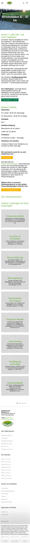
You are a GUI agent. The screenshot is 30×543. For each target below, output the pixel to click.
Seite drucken (21, 403)
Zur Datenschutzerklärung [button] (23, 534)
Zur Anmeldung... (7, 157)
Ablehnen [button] (25, 541)
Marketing (24, 536)
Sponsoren (4, 512)
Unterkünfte (4, 493)
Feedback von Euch (6, 449)
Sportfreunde (5, 514)
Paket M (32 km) (6, 467)
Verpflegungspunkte (6, 441)
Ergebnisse (4, 499)
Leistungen (4, 438)
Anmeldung (4, 488)
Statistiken (15, 536)
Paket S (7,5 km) (6, 459)
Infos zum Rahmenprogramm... (11, 189)
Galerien (3, 496)
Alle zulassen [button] (5, 541)
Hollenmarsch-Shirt (6, 502)
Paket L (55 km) (5, 473)
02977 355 (9, 417)
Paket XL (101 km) (6, 478)
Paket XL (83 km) (6, 475)
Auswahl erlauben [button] (15, 541)
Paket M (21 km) (6, 464)
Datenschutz (4, 521)
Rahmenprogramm (6, 435)
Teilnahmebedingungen (9, 164)
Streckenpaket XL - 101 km (10, 100)
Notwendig (5, 536)
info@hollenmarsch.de (7, 419)
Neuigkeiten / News (6, 443)
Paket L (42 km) (5, 470)
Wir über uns (4, 446)
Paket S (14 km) (5, 461)
